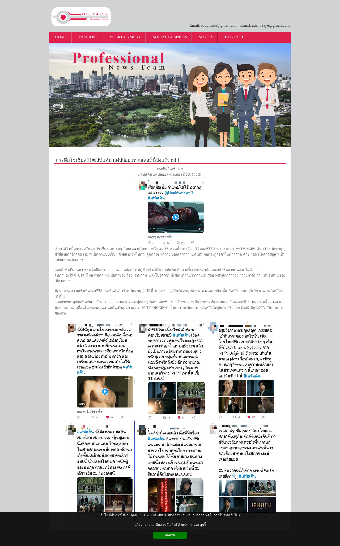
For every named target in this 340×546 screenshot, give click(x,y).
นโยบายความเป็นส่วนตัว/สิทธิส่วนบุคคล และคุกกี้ (169, 524)
